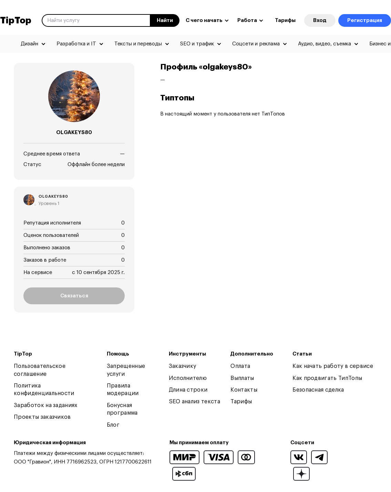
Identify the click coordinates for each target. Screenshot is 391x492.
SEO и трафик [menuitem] (197, 43)
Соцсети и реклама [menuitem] (256, 43)
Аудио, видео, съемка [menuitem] (324, 43)
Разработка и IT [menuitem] (76, 43)
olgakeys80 (53, 196)
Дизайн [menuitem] (29, 43)
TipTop (15, 20)
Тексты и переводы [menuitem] (138, 43)
